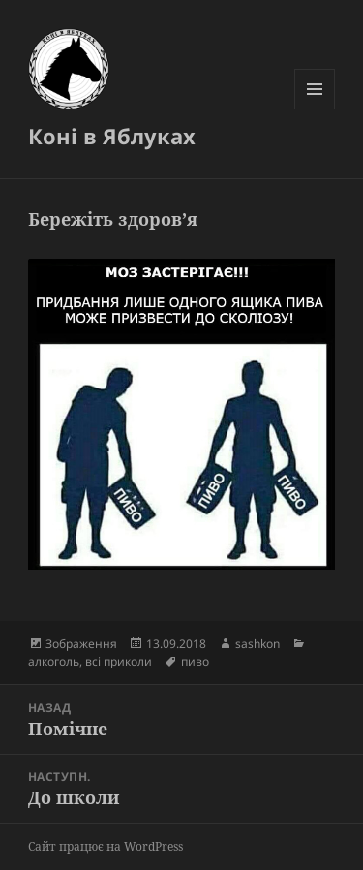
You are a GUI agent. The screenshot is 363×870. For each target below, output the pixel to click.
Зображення (81, 644)
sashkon (257, 644)
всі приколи (118, 661)
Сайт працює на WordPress (105, 846)
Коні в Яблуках (112, 135)
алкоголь (53, 661)
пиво (195, 661)
